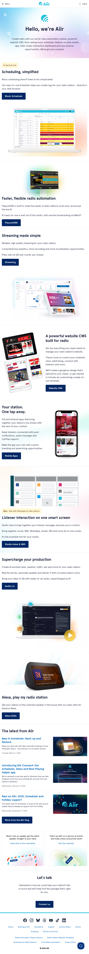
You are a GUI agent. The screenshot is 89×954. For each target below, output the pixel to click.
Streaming (10, 262)
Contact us (44, 904)
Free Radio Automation (50, 942)
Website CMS (55, 388)
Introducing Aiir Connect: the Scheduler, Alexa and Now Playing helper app (23, 769)
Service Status (65, 927)
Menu (6, 4)
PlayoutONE (11, 222)
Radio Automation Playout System (29, 937)
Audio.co (9, 586)
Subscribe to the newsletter (22, 843)
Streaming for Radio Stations (25, 942)
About (10, 927)
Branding (34, 931)
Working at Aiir (24, 927)
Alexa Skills (11, 715)
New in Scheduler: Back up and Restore (21, 740)
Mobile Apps (11, 455)
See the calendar (66, 843)
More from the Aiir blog (17, 820)
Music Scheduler (13, 96)
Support (51, 927)
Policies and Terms (50, 931)
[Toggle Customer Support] (80, 945)
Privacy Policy (70, 942)
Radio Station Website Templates (60, 937)
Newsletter (38, 927)
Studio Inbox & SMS (15, 544)
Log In (83, 4)
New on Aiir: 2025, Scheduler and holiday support (22, 798)
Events (78, 927)
